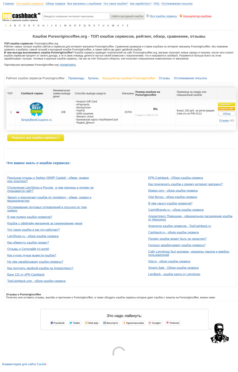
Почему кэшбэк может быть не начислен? (177, 238)
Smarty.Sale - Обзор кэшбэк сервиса (173, 267)
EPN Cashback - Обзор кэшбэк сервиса (175, 177)
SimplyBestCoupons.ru (36, 119)
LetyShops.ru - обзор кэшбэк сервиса (33, 236)
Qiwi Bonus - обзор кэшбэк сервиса (172, 197)
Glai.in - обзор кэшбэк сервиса (169, 261)
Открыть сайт (226, 108)
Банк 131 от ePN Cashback (26, 274)
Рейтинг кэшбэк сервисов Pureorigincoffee (35, 78)
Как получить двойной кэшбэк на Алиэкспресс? (40, 268)
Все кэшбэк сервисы (163, 16)
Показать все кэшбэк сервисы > (35, 137)
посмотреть (68, 64)
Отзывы (164, 78)
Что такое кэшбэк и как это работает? (33, 229)
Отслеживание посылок (177, 3)
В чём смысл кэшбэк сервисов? (170, 203)
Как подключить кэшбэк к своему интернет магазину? (185, 184)
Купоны (93, 78)
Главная (8, 3)
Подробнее (224, 104)
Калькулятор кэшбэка (197, 16)
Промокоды (76, 78)
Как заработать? (141, 3)
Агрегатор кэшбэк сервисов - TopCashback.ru (179, 226)
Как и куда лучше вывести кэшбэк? (31, 255)
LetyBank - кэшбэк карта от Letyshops (174, 274)
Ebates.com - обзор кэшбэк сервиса (173, 190)
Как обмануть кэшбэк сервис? (28, 242)
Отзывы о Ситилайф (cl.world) (28, 249)
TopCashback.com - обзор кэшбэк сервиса (36, 281)
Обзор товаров (55, 3)
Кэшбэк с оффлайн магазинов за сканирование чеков (44, 223)
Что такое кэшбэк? (115, 3)
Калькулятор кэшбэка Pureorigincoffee (128, 78)
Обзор (226, 113)
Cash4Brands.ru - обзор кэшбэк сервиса (176, 209)
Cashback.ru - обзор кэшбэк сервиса (173, 232)
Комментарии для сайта (24, 364)
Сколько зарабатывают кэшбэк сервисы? (177, 245)
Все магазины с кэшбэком (84, 3)
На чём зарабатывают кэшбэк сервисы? (35, 261)
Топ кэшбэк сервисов (30, 3)
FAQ (156, 3)
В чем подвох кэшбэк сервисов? (29, 217)
